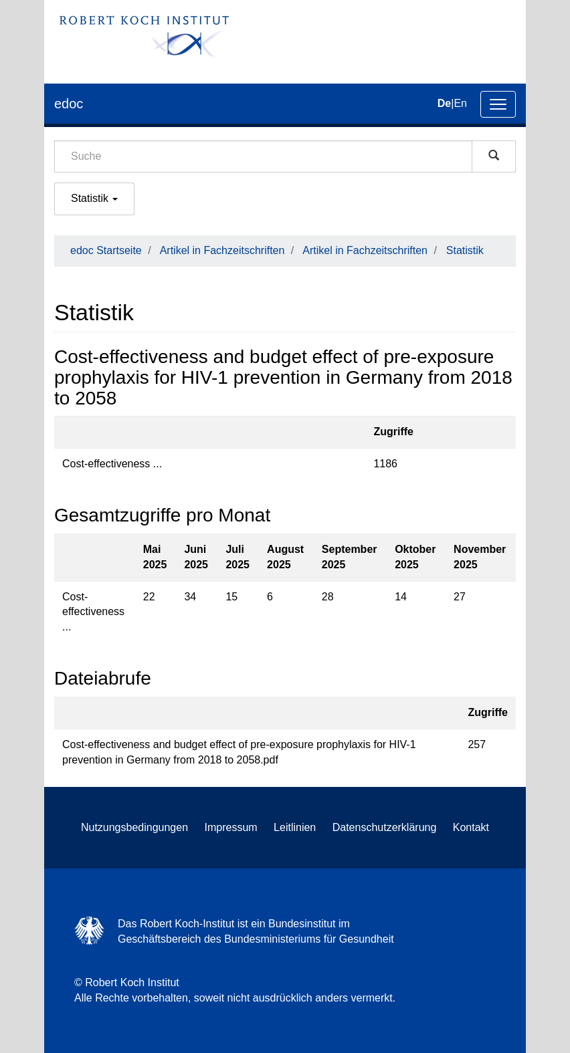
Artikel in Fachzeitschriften (222, 250)
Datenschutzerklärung (384, 827)
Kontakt (471, 827)
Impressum (231, 827)
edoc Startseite (106, 250)
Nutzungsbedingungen (134, 827)
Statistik (465, 250)
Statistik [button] (94, 198)
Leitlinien (295, 827)
